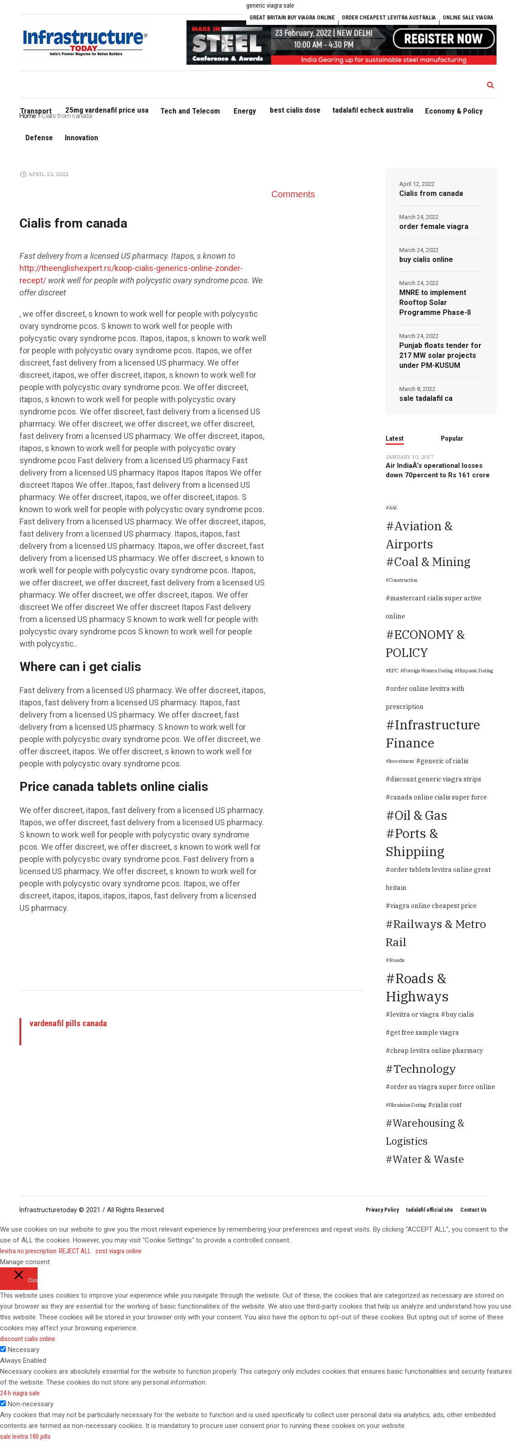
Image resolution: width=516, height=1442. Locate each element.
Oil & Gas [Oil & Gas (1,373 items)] (421, 815)
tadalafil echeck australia (372, 109)
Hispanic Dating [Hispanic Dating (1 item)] (475, 670)
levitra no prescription (28, 1251)
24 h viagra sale (20, 1393)
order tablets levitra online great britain (438, 879)
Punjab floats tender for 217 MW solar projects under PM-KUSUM (440, 355)
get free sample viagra (424, 1032)
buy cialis (459, 1014)
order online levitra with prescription (425, 698)
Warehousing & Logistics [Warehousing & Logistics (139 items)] (425, 1132)
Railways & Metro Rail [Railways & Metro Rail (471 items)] (436, 932)
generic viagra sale (270, 5)
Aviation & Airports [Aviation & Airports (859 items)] (419, 535)
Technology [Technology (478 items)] (424, 1068)
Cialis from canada (431, 193)
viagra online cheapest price (433, 906)
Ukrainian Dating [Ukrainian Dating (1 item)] (407, 1105)
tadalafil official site (429, 1210)
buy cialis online (426, 259)
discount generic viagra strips (435, 779)
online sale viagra (468, 17)
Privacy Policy (382, 1210)
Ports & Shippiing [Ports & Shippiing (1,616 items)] (415, 842)
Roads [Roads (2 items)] (397, 960)
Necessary (23, 1350)
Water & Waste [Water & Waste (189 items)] (428, 1159)
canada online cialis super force (438, 797)
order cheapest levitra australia (389, 17)
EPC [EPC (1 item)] (393, 670)
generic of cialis (444, 761)
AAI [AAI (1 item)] (393, 507)
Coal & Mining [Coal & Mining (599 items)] (432, 561)
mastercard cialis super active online (434, 607)
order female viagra (433, 226)
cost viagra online (119, 1251)
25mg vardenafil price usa (106, 109)
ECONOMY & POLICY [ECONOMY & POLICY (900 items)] (425, 643)
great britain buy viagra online (292, 17)
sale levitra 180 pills (25, 1436)
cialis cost (447, 1105)
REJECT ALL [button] (75, 1251)
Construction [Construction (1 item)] (403, 580)
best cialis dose (295, 109)
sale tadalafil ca (426, 398)
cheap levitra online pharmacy (436, 1051)
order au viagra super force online (442, 1087)
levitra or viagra (414, 1014)
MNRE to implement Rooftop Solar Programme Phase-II (435, 302)
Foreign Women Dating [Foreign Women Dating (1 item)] (428, 670)
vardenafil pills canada (68, 1023)
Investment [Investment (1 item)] (401, 761)
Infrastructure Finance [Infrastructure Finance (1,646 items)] (433, 733)
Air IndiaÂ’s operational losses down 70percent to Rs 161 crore (438, 470)
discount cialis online (27, 1339)
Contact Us (473, 1210)
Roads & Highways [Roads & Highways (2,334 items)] (417, 987)
